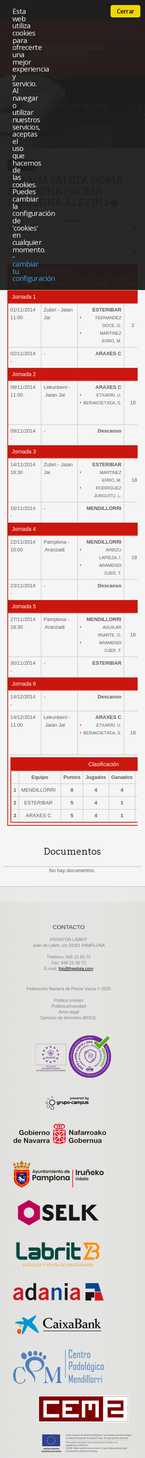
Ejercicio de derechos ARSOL (69, 1017)
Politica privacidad (68, 1006)
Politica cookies (69, 1000)
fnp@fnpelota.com (75, 968)
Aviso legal (68, 1012)
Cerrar (125, 11)
